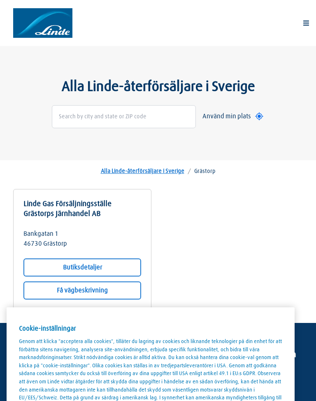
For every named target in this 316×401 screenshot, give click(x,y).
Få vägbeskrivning (82, 290)
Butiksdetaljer (82, 267)
